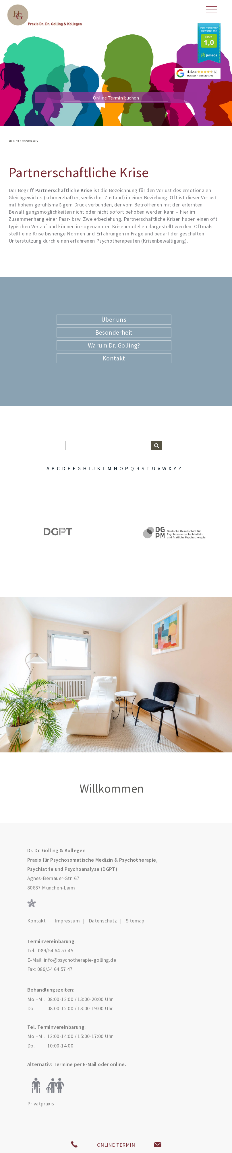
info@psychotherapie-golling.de (80, 960)
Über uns (113, 319)
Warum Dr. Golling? (114, 345)
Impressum (67, 920)
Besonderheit (114, 332)
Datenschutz (103, 920)
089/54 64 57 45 (55, 950)
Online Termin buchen (116, 98)
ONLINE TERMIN (116, 1145)
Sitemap (135, 920)
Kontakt (114, 358)
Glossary (32, 141)
